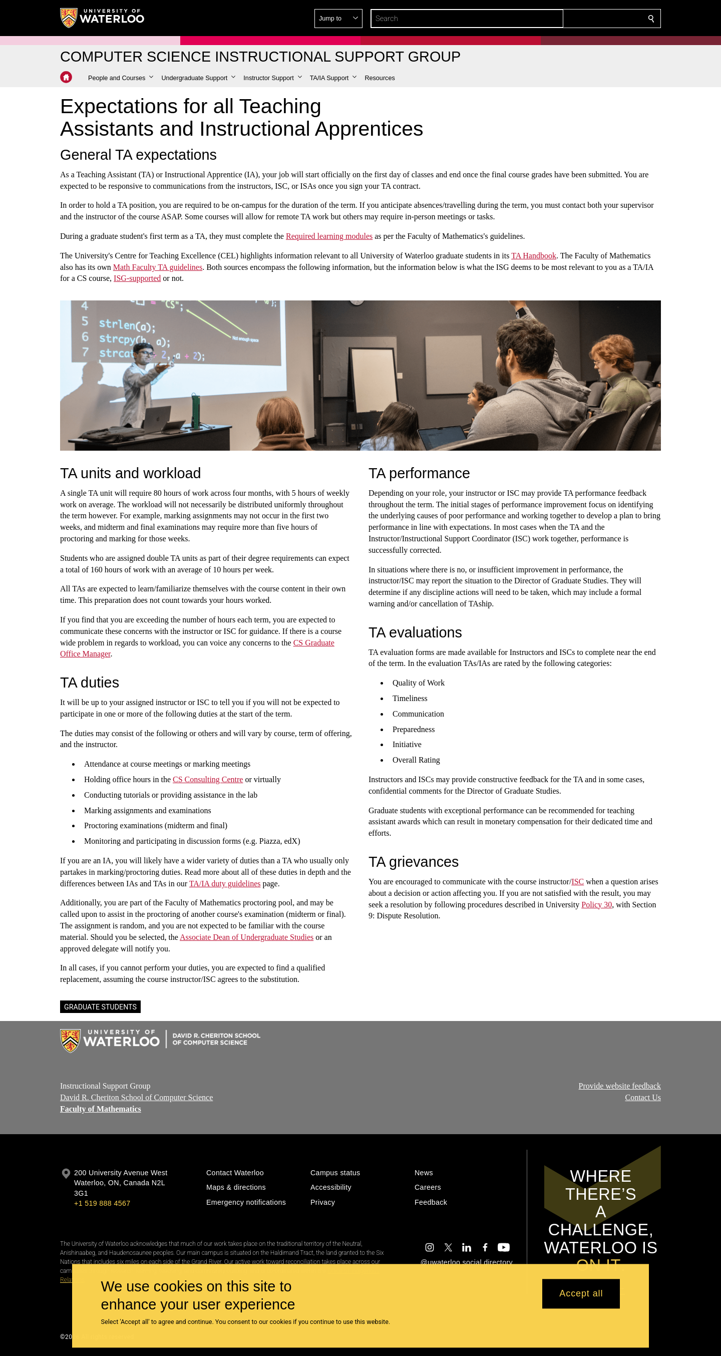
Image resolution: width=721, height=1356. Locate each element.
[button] (578, 19)
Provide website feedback (620, 1086)
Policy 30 (596, 904)
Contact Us (643, 1097)
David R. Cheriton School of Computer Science (136, 1097)
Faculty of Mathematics (100, 1108)
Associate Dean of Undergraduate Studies (246, 937)
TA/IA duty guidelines (225, 883)
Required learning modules (329, 236)
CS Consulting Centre (208, 779)
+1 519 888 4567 (102, 1203)
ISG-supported (137, 278)
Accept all (581, 1294)
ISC (577, 881)
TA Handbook (533, 255)
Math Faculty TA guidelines (157, 267)
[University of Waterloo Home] (102, 18)
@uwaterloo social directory (467, 1262)
